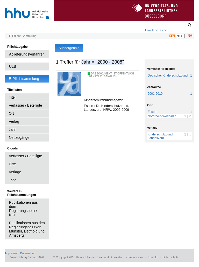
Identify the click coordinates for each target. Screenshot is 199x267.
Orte (12, 164)
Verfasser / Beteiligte (25, 105)
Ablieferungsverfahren (27, 54)
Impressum (12, 253)
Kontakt (152, 257)
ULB (12, 66)
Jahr (12, 129)
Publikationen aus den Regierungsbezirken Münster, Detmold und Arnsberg (27, 229)
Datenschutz (28, 253)
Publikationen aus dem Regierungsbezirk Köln (23, 208)
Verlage (15, 172)
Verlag (14, 121)
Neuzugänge (19, 137)
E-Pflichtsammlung (24, 79)
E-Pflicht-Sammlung (23, 36)
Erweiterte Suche (156, 30)
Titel (12, 97)
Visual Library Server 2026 (27, 257)
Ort (11, 113)
